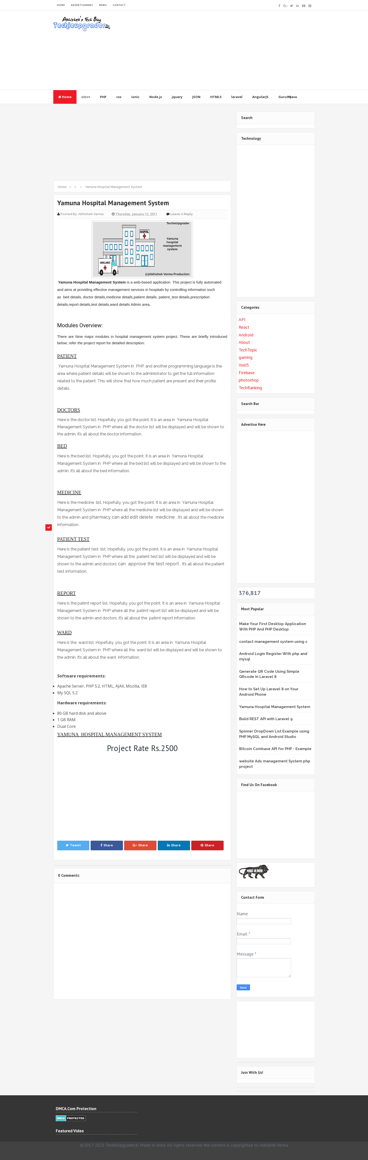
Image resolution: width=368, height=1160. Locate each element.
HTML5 (215, 97)
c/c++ (85, 97)
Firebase (246, 372)
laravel (236, 97)
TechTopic (248, 350)
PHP (103, 97)
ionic (135, 97)
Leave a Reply (181, 214)
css (118, 97)
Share (106, 845)
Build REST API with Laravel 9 (265, 719)
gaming (245, 357)
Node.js (155, 97)
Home (65, 97)
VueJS (244, 365)
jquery (177, 97)
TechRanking (250, 387)
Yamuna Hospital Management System (274, 707)
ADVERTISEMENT (82, 5)
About (244, 342)
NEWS (103, 5)
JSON (196, 97)
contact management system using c (273, 641)
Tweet (73, 845)
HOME (61, 5)
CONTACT (119, 5)
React (244, 327)
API (242, 319)
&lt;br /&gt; (269, 824)
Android (246, 335)
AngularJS (260, 97)
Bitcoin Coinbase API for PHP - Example (275, 749)
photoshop (249, 380)
